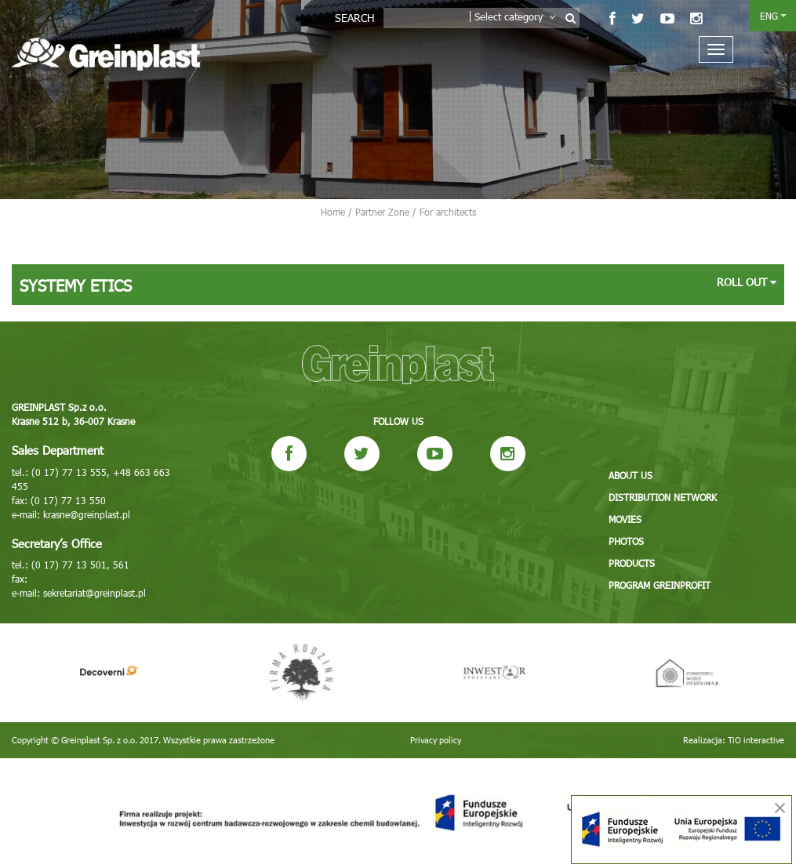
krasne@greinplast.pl (86, 514)
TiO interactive (756, 740)
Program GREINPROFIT (660, 585)
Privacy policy (435, 740)
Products (632, 563)
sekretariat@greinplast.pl (94, 593)
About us (630, 475)
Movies (625, 519)
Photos (626, 541)
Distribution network (663, 497)
